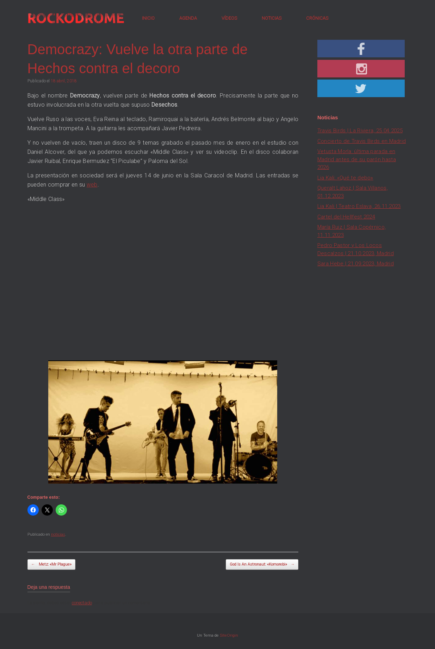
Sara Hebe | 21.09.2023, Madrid (355, 263)
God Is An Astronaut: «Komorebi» (262, 565)
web (92, 184)
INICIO (148, 18)
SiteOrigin (229, 635)
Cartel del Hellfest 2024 (346, 217)
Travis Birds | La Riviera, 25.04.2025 (360, 130)
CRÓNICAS (317, 18)
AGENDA (188, 18)
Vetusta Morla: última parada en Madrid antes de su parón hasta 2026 (356, 159)
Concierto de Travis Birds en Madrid (361, 141)
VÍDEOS (229, 18)
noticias (58, 534)
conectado (82, 602)
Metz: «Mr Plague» (51, 565)
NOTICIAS (271, 18)
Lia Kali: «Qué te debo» (345, 178)
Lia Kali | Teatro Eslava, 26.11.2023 (359, 206)
